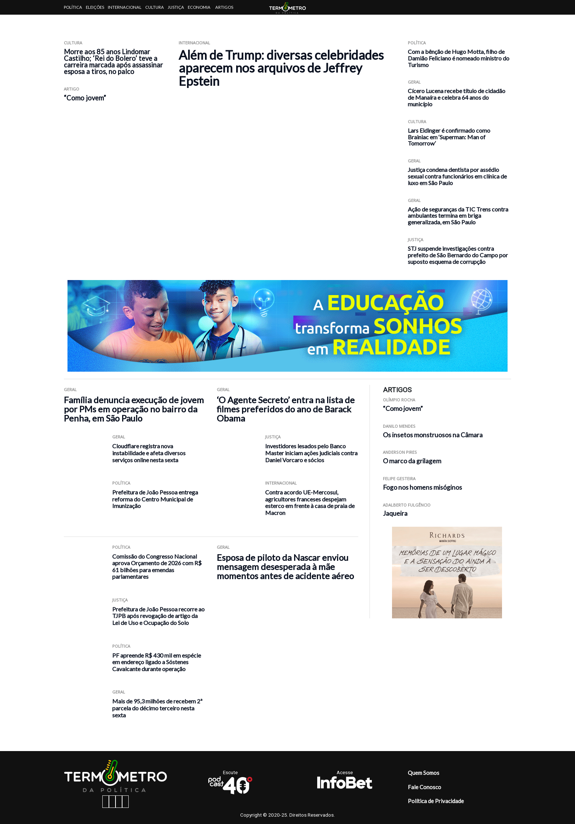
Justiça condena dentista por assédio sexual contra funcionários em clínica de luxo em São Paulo (457, 176)
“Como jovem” (85, 98)
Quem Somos (423, 772)
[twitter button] (119, 801)
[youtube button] (125, 801)
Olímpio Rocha (399, 399)
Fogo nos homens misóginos (422, 487)
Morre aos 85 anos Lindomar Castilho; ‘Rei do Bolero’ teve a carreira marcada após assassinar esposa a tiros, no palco (113, 62)
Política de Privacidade (436, 801)
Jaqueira (395, 513)
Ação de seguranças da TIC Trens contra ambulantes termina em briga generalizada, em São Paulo (458, 216)
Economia (199, 7)
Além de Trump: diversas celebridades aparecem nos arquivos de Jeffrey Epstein (281, 67)
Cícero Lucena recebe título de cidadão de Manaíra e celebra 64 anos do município (456, 97)
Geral (414, 82)
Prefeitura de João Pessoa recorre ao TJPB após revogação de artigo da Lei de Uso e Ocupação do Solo (158, 616)
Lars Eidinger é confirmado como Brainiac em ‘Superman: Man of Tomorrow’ (449, 137)
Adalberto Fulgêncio (407, 505)
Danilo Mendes (399, 426)
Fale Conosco (424, 787)
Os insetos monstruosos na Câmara (433, 435)
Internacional (125, 7)
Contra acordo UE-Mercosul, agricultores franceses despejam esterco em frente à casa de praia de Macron (310, 502)
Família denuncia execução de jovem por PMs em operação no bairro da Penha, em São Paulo (134, 408)
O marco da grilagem (412, 461)
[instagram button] (112, 801)
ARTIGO (71, 89)
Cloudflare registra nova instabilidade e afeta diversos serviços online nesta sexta (149, 452)
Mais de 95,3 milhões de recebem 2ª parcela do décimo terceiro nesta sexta (157, 708)
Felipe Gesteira (399, 478)
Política (73, 7)
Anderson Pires (400, 452)
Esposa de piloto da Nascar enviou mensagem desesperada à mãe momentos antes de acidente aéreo (285, 566)
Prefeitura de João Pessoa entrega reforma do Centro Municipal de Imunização (155, 499)
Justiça (176, 7)
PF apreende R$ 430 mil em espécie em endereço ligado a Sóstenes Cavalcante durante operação (156, 662)
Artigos (224, 7)
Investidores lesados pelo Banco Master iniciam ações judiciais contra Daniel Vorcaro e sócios (311, 452)
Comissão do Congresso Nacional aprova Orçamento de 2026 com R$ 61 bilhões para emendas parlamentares (157, 566)
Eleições (95, 7)
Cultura (154, 7)
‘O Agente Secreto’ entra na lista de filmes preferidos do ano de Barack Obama (286, 408)
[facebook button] (105, 801)
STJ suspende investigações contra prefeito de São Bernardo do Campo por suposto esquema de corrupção (458, 255)
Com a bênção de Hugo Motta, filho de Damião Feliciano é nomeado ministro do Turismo (458, 58)
